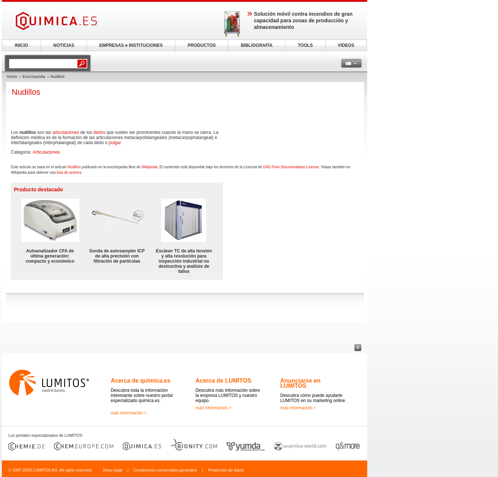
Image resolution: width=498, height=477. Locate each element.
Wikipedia (149, 167)
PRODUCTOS (202, 45)
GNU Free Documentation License (291, 167)
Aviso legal (112, 470)
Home (12, 76)
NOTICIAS (63, 45)
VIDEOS (346, 45)
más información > (129, 413)
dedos (99, 132)
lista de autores (69, 172)
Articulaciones (46, 152)
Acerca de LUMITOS (223, 381)
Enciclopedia (33, 76)
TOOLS (305, 45)
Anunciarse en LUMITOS (300, 383)
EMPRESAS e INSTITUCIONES (131, 45)
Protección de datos (226, 470)
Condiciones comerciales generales (165, 470)
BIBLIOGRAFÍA (257, 45)
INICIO (21, 45)
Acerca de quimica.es (141, 381)
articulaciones (65, 132)
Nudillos (74, 167)
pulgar (115, 142)
